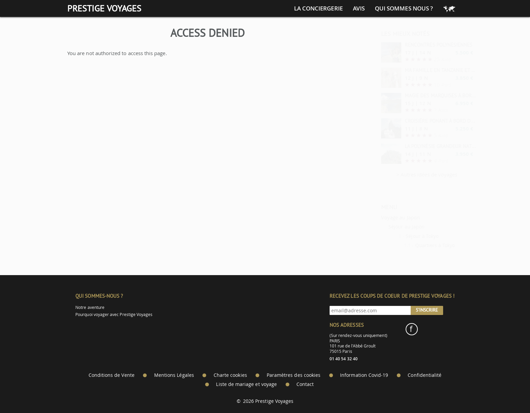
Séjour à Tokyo (405, 236)
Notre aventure (89, 307)
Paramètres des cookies (293, 375)
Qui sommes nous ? (404, 8)
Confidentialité (424, 375)
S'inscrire (427, 310)
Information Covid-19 (364, 375)
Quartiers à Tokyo (419, 245)
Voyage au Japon (384, 217)
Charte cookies (230, 375)
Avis (359, 8)
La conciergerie (318, 8)
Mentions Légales (174, 375)
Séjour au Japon (390, 226)
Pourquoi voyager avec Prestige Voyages (113, 314)
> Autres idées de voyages (410, 174)
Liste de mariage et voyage (246, 384)
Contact (305, 384)
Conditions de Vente (112, 375)
